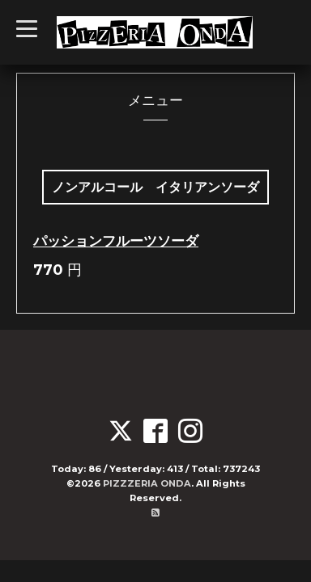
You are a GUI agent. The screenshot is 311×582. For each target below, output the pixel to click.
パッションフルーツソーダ (115, 241)
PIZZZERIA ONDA (147, 483)
